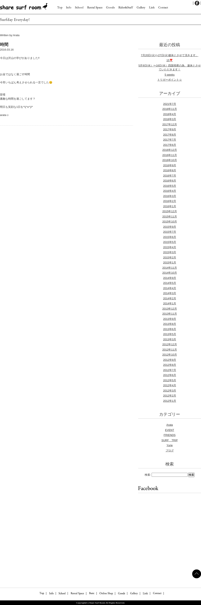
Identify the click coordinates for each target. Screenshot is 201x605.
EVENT (169, 430)
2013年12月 (169, 308)
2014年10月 (169, 272)
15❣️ (169, 60)
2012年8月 (169, 364)
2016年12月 (169, 149)
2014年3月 (169, 293)
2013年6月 (169, 329)
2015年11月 (169, 216)
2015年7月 (169, 231)
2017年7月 (169, 139)
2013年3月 (169, 339)
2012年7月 (169, 370)
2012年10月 (169, 354)
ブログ (170, 450)
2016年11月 (169, 155)
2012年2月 (169, 395)
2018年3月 (169, 119)
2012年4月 (169, 385)
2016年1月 (169, 206)
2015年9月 (169, 226)
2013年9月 (169, 318)
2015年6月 (169, 237)
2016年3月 (169, 196)
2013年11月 (169, 313)
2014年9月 (169, 278)
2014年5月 (169, 283)
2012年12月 (169, 344)
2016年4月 (169, 190)
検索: (148, 474)
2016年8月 (169, 170)
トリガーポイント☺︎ (169, 79)
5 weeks (170, 74)
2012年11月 (169, 349)
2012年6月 (169, 375)
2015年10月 (169, 221)
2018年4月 (169, 114)
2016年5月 (169, 185)
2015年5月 (169, 242)
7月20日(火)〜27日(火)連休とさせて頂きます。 (169, 55)
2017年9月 (169, 129)
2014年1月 (169, 303)
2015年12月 (169, 211)
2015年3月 (169, 252)
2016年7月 (169, 175)
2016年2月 (169, 201)
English (187, 3)
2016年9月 (169, 165)
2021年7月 (169, 103)
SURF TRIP (169, 440)
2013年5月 (169, 334)
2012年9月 (169, 359)
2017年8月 (169, 134)
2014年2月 (169, 298)
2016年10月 (169, 160)
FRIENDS (169, 435)
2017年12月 (169, 124)
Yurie (169, 445)
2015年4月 (169, 247)
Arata (169, 424)
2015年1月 (169, 262)
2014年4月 (169, 288)
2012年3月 (169, 390)
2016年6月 (169, 180)
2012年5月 (169, 380)
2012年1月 (169, 400)
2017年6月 (169, 144)
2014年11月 (169, 267)
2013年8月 (169, 323)
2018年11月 (169, 109)
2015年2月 (169, 257)
